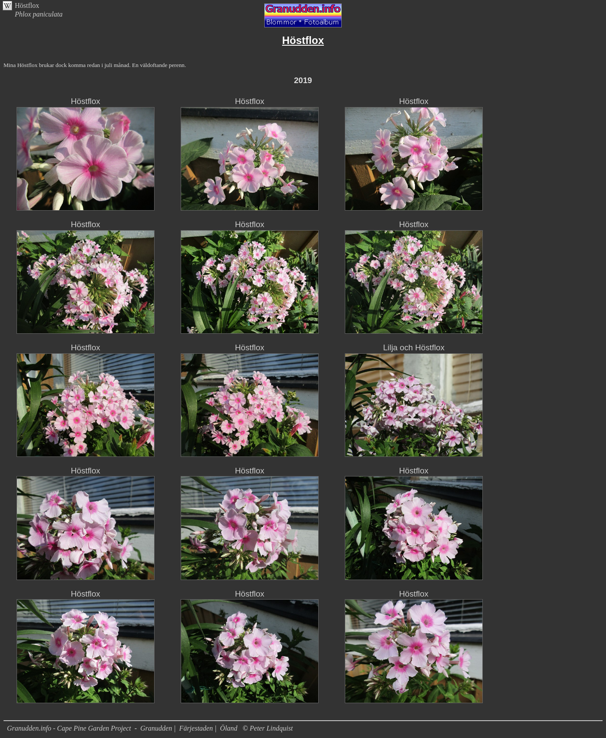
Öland (228, 728)
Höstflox (27, 5)
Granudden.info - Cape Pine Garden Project (70, 728)
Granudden (156, 728)
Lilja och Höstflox (413, 347)
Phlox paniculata (39, 14)
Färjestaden (196, 728)
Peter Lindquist (271, 728)
